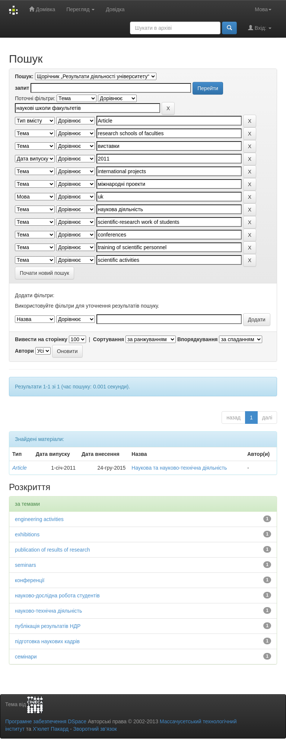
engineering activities (39, 519)
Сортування (108, 339)
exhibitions (27, 534)
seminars (25, 565)
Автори (24, 351)
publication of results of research (52, 550)
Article (19, 468)
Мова (263, 9)
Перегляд (80, 9)
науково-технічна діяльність (48, 611)
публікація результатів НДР (47, 626)
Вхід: (259, 28)
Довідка (115, 9)
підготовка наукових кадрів (47, 641)
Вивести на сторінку (41, 339)
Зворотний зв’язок (95, 729)
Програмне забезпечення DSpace (45, 721)
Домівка (42, 9)
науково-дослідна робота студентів (57, 596)
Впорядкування (197, 339)
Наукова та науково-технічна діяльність (179, 468)
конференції (29, 580)
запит (22, 88)
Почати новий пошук (44, 273)
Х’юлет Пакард (51, 729)
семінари (26, 657)
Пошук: (24, 76)
